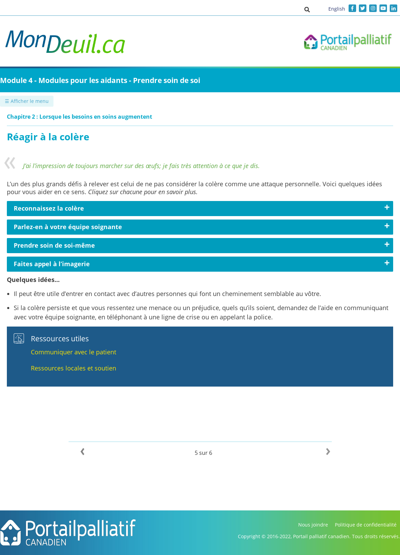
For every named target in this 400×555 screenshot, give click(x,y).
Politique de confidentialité (366, 524)
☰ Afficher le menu (27, 101)
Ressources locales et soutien (73, 368)
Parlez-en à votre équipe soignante (68, 227)
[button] (307, 9)
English (336, 8)
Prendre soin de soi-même (54, 245)
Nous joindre (313, 524)
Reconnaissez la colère (49, 208)
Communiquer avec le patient (73, 352)
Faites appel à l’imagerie (52, 264)
